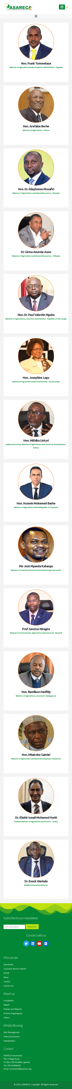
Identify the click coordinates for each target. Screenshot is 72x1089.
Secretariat (8, 964)
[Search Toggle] (66, 7)
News (6, 977)
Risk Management (12, 1032)
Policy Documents (12, 1036)
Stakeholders (9, 1040)
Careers (7, 981)
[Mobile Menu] (62, 7)
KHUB (6, 973)
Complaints (9, 1000)
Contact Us (9, 985)
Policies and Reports (13, 1009)
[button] (36, 16)
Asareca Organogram (13, 1013)
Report (7, 1004)
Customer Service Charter (15, 968)
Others (7, 1017)
